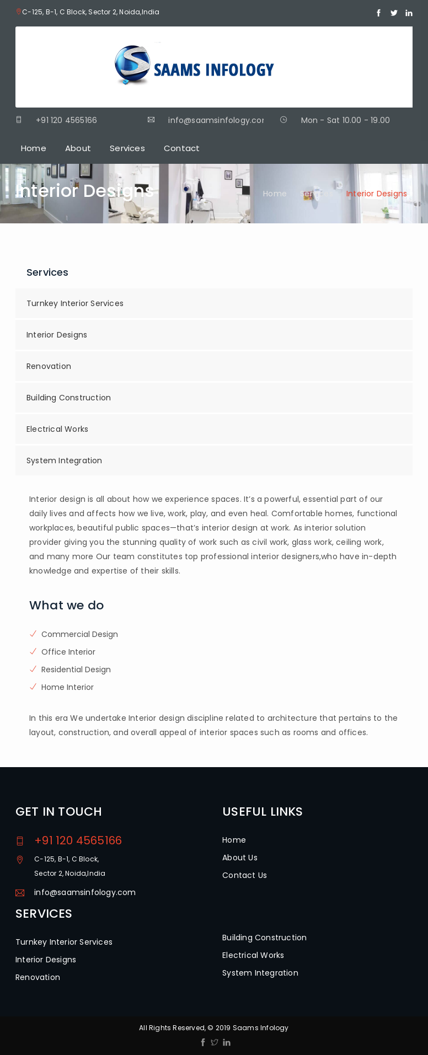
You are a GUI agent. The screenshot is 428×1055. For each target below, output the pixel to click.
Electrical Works (57, 429)
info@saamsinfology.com (85, 892)
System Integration (64, 460)
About (78, 148)
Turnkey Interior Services (75, 303)
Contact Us (244, 875)
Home (33, 148)
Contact (182, 148)
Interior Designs (56, 334)
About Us (240, 857)
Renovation (48, 366)
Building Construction (68, 397)
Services (127, 148)
